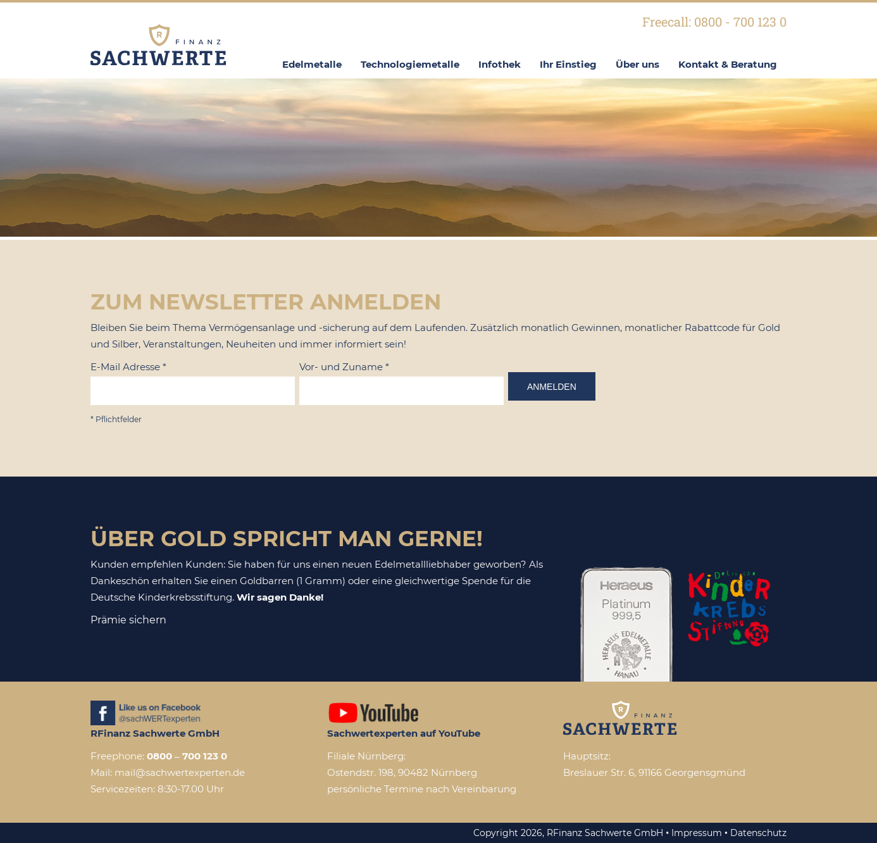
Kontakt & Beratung (727, 64)
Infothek (499, 64)
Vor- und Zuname (344, 367)
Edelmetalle (312, 64)
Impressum (696, 833)
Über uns (637, 64)
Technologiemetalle (410, 64)
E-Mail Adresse (128, 367)
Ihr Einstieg (568, 64)
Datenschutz (758, 833)
